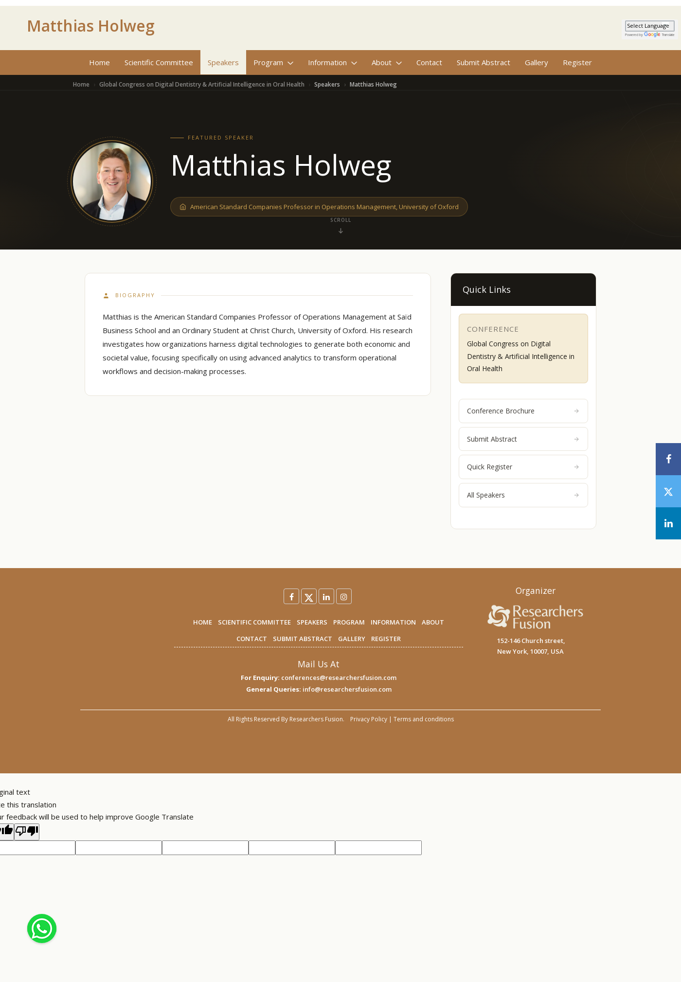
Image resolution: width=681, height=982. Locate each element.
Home (99, 62)
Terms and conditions (424, 719)
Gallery (536, 62)
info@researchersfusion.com (347, 689)
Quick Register (523, 466)
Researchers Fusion (316, 719)
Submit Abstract (483, 62)
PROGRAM (349, 622)
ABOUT (433, 622)
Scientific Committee (159, 62)
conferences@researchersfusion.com (338, 677)
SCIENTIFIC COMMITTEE (254, 622)
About (387, 62)
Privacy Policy (368, 719)
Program (273, 62)
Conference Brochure (523, 410)
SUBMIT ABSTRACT (302, 638)
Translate (659, 35)
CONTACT (251, 638)
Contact (429, 62)
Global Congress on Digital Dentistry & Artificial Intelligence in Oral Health (202, 84)
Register (577, 62)
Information (332, 62)
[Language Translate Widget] (650, 26)
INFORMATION (393, 622)
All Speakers (523, 495)
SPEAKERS (312, 622)
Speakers (223, 62)
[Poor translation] (26, 832)
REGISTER (386, 638)
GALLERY (351, 638)
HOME (202, 622)
